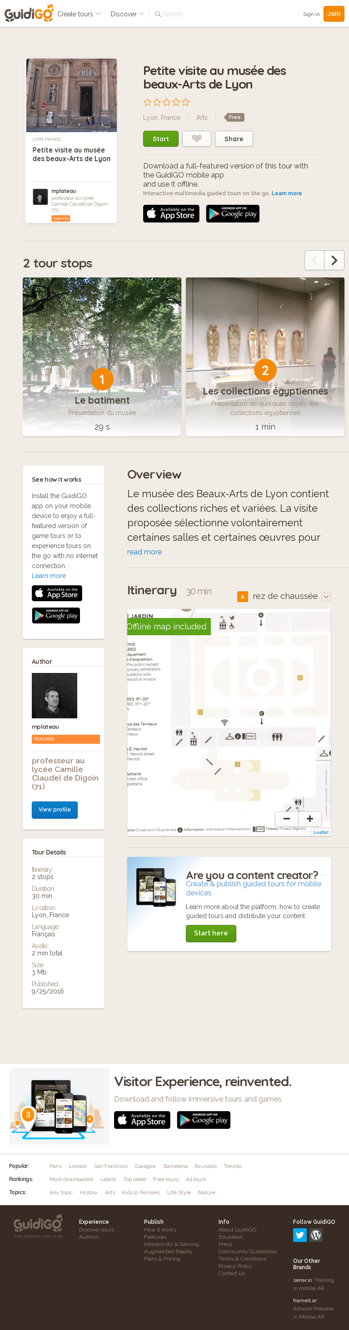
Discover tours (96, 1229)
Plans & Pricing (162, 1259)
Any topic (61, 1192)
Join (334, 14)
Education (231, 1237)
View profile (55, 627)
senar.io (302, 1241)
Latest (108, 1179)
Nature (206, 1192)
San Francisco (111, 1166)
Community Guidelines (248, 1251)
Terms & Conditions (242, 1259)
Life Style (179, 1192)
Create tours (79, 14)
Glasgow (145, 1166)
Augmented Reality (168, 1251)
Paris (55, 1166)
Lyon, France (47, 139)
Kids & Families (141, 1192)
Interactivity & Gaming (171, 1244)
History (89, 1192)
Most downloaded (71, 1179)
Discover (128, 14)
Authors (89, 1237)
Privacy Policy (235, 1266)
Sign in (311, 14)
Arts (202, 117)
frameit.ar (305, 1261)
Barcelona (176, 1166)
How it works (160, 1229)
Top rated (134, 1179)
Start (161, 139)
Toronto (233, 1166)
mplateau (63, 191)
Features (155, 1237)
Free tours (166, 1179)
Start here (211, 933)
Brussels (206, 1166)
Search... (174, 14)
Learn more (287, 193)
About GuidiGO (237, 1229)
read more (144, 552)
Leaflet (321, 832)
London (78, 1166)
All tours (196, 1179)
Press (225, 1244)
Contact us (232, 1273)
